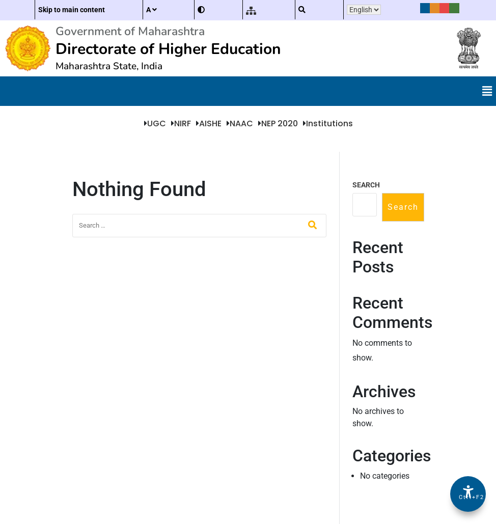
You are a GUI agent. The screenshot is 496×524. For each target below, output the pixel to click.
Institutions (329, 123)
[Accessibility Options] (468, 494)
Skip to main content (71, 10)
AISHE (210, 123)
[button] (487, 91)
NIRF (182, 123)
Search (366, 185)
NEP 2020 (279, 123)
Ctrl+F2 (468, 497)
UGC (156, 123)
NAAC (241, 123)
